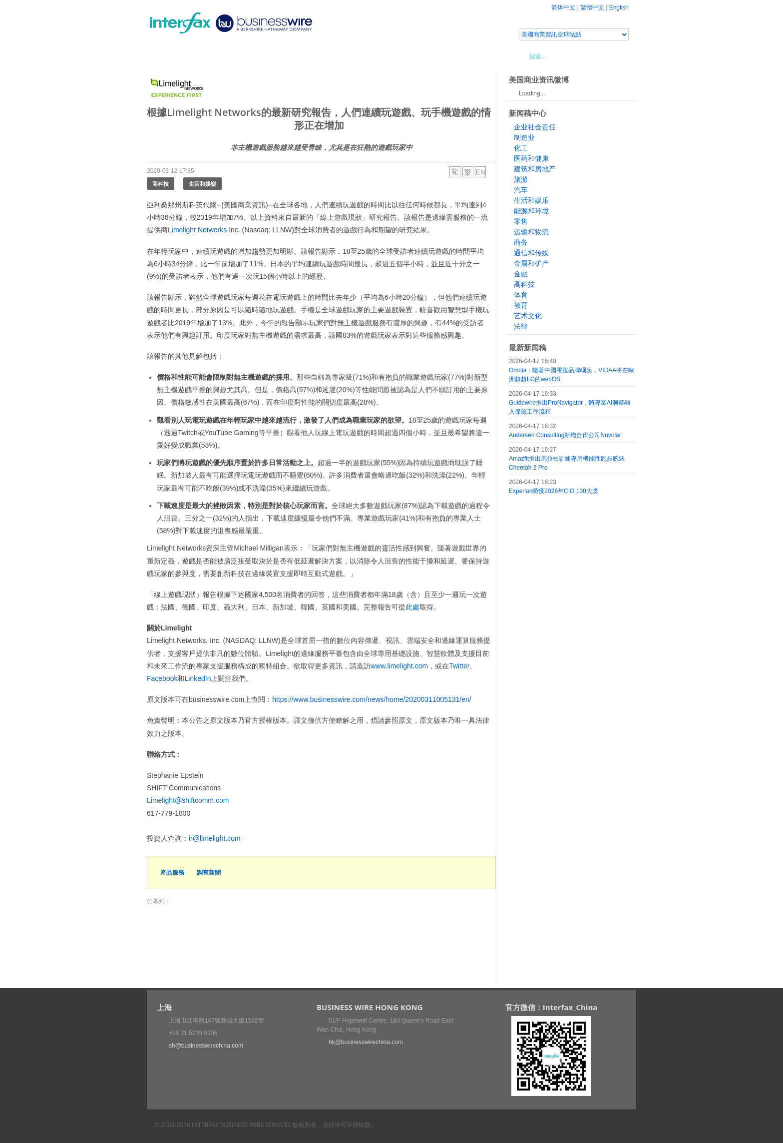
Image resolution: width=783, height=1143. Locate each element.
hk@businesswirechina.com (366, 1042)
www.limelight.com (399, 666)
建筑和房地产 (535, 169)
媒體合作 (289, 55)
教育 (521, 305)
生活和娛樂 (202, 183)
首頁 (166, 55)
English (619, 7)
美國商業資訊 (336, 55)
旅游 (521, 179)
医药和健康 (531, 158)
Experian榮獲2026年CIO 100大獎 (553, 491)
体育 (521, 295)
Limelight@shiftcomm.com (188, 800)
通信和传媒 (531, 253)
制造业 (524, 137)
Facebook (162, 678)
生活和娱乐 (531, 200)
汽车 (521, 190)
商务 (521, 242)
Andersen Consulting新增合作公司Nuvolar (565, 435)
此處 (412, 607)
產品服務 (172, 872)
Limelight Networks (197, 230)
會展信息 (248, 55)
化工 (521, 148)
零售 (521, 221)
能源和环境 (531, 211)
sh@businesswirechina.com (206, 1045)
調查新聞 (209, 872)
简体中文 (563, 7)
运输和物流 (531, 232)
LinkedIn (197, 678)
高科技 (160, 183)
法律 (521, 326)
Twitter (459, 666)
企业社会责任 (535, 127)
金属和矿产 (531, 263)
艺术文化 (528, 316)
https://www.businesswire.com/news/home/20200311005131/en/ (371, 699)
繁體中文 (592, 7)
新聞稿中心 (204, 55)
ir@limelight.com (215, 838)
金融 (521, 274)
